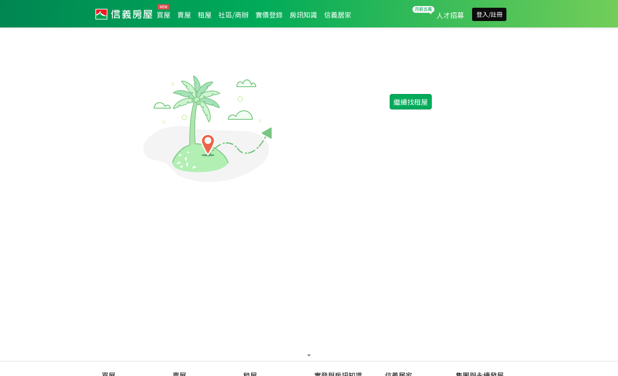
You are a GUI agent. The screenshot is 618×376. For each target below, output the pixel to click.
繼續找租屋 (411, 102)
